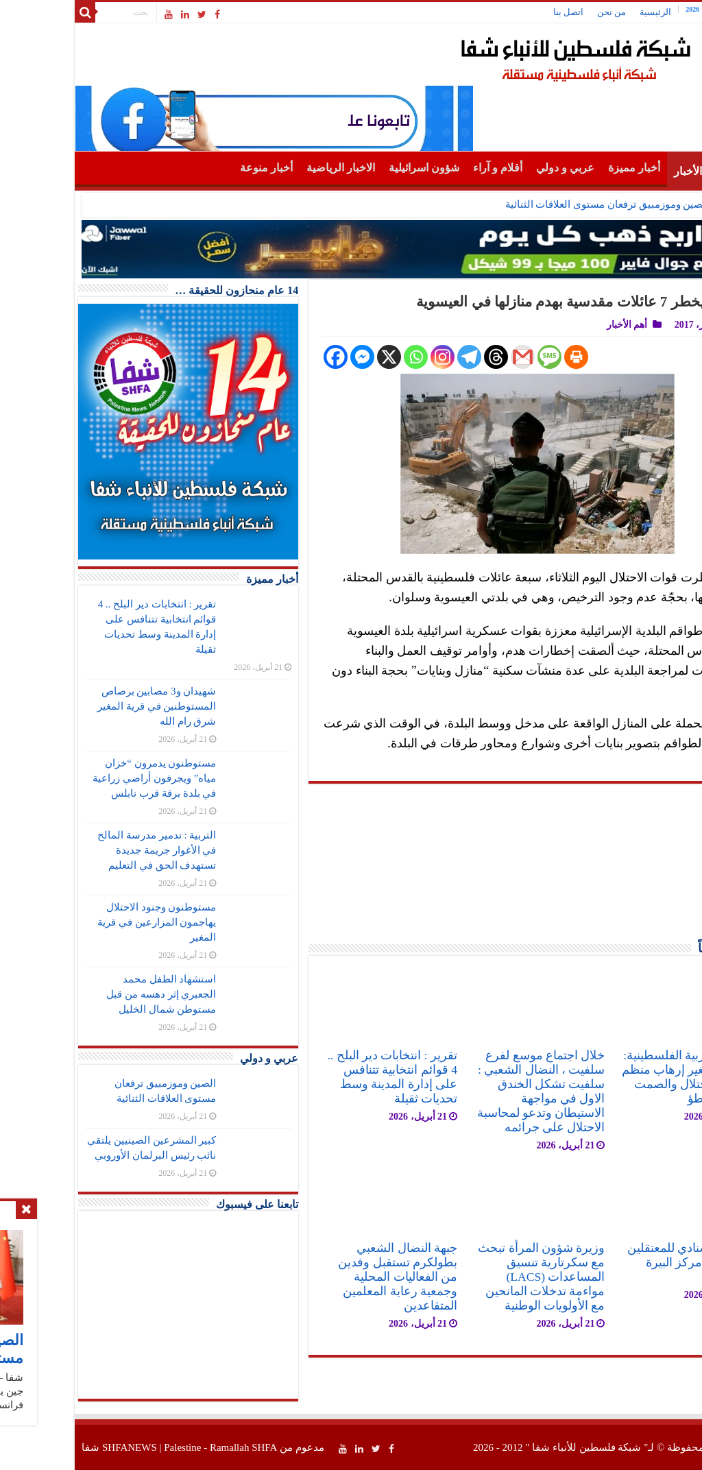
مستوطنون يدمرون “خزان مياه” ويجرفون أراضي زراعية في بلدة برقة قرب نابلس (83, 778)
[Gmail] (451, 357)
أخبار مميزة (563, 167)
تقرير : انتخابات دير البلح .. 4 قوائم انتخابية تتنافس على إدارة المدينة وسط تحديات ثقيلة (321, 1076)
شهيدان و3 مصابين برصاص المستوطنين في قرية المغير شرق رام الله (85, 706)
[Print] (505, 357)
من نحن (540, 12)
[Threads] (425, 357)
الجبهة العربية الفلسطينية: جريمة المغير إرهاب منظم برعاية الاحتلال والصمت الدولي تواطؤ (615, 1076)
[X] (318, 357)
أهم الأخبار (626, 171)
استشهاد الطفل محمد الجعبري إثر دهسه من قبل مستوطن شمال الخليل (90, 994)
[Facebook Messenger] (291, 357)
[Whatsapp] (344, 357)
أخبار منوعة (195, 167)
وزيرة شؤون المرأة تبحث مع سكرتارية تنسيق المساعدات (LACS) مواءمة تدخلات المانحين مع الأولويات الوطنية (470, 1276)
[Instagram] (371, 357)
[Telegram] (398, 357)
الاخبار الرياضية (269, 167)
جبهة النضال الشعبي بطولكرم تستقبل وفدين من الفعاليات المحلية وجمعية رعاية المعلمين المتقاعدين (326, 1276)
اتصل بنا (497, 12)
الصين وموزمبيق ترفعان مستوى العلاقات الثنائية (536, 204)
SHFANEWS (58, 1447)
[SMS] (478, 357)
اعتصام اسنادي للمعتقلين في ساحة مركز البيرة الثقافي (618, 1262)
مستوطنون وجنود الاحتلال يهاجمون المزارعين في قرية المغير (85, 922)
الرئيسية (584, 12)
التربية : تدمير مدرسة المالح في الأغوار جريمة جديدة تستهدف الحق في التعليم (85, 850)
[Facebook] (264, 357)
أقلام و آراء (426, 167)
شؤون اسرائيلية (352, 167)
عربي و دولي (494, 167)
